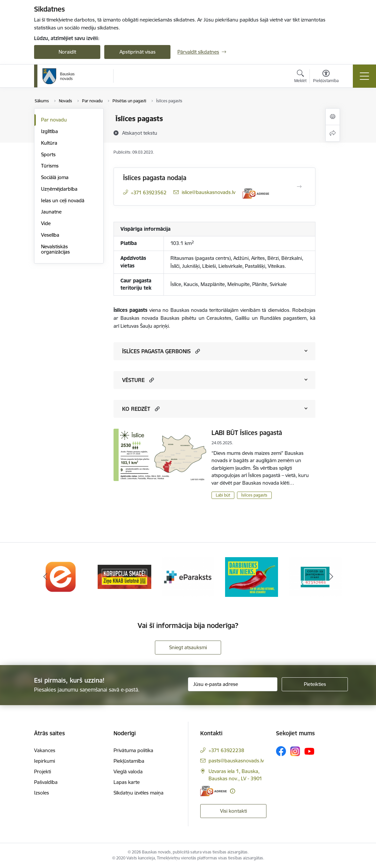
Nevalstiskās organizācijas (55, 249)
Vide (46, 223)
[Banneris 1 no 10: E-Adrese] (61, 576)
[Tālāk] (331, 576)
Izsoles (41, 793)
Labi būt (223, 495)
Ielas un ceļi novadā (62, 200)
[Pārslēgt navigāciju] (364, 76)
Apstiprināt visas (137, 52)
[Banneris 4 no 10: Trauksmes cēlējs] (251, 576)
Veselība (50, 235)
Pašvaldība (46, 782)
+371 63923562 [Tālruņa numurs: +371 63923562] (148, 192)
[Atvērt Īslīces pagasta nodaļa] (299, 186)
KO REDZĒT (136, 409)
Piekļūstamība (129, 761)
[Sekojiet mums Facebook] (281, 751)
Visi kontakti (233, 811)
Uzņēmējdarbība (59, 189)
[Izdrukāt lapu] (333, 117)
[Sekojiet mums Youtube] (309, 751)
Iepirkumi (44, 761)
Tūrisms (50, 166)
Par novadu (54, 120)
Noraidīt (67, 52)
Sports (48, 154)
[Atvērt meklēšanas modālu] (300, 77)
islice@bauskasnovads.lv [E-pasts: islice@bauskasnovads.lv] (208, 192)
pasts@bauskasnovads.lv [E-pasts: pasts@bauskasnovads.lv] (236, 760)
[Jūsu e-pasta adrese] (232, 684)
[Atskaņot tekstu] (139, 133)
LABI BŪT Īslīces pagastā (247, 433)
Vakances (44, 750)
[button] (197, 351)
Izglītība (49, 131)
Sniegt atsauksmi (188, 647)
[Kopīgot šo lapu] (333, 133)
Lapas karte (127, 782)
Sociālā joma (55, 177)
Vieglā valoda (128, 771)
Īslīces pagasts (254, 495)
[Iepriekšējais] (45, 576)
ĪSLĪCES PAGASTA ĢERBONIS (156, 351)
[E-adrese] (256, 193)
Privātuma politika (133, 750)
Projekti (42, 771)
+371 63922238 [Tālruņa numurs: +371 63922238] (226, 750)
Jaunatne (51, 212)
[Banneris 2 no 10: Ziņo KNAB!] (124, 576)
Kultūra (49, 143)
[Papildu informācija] (232, 791)
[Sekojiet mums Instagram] (295, 751)
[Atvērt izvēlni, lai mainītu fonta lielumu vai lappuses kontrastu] (326, 77)
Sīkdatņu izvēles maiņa (139, 793)
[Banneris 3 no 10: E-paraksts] (188, 576)
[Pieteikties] (315, 684)
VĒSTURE (133, 380)
